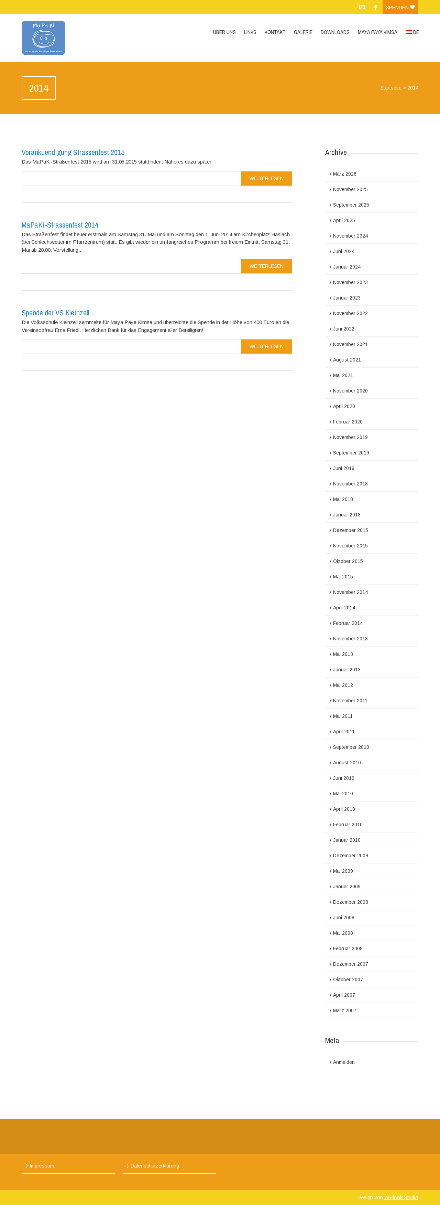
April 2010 (344, 809)
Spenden (400, 7)
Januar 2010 (347, 840)
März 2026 (344, 174)
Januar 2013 (347, 669)
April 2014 (344, 607)
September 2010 (351, 747)
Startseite (391, 88)
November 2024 (350, 236)
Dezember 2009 (350, 855)
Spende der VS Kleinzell (55, 312)
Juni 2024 (343, 251)
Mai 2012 (343, 685)
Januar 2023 (347, 298)
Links (250, 32)
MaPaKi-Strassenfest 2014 (60, 225)
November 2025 (350, 189)
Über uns (224, 32)
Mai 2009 (343, 871)
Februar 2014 (348, 623)
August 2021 (347, 360)
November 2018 (350, 483)
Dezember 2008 (350, 902)
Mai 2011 (343, 716)
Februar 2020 (348, 422)
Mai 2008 (343, 933)
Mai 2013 (343, 654)
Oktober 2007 (348, 979)
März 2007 (344, 1010)
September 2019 (351, 452)
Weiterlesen (267, 178)
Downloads (335, 32)
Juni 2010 (343, 778)
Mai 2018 (343, 499)
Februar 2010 (348, 824)
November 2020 (350, 391)
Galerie (303, 32)
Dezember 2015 (350, 530)
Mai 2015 (343, 576)
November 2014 (350, 592)
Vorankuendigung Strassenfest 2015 (73, 152)
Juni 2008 (343, 917)
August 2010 (347, 762)
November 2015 (350, 545)
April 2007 (344, 995)
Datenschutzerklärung (155, 1166)
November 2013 (350, 638)
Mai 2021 (343, 375)
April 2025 (344, 220)
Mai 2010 (343, 793)
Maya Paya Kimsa (377, 32)
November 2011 (350, 700)
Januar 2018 (347, 514)
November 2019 (350, 437)
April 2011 (344, 731)
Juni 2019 (343, 468)
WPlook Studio (401, 1197)
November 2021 (350, 344)
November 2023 (350, 282)
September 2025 (351, 205)
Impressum (42, 1166)
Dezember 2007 (350, 964)
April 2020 (344, 406)
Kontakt (275, 32)
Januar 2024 (347, 267)
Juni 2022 (343, 329)
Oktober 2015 (348, 561)
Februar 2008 (348, 948)
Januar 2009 (347, 886)
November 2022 (350, 313)
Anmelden (344, 1062)
